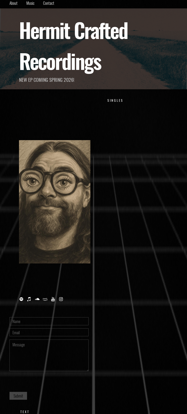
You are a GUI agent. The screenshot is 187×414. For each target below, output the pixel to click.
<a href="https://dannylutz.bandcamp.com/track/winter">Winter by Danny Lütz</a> (132, 116)
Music (30, 3)
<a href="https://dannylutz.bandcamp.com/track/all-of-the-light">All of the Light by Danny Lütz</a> (132, 184)
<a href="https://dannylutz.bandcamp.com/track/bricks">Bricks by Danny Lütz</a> (132, 252)
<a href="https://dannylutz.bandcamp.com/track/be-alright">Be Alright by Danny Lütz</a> (132, 207)
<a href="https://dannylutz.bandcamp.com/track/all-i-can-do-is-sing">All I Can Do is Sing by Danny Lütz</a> (132, 229)
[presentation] (37, 381)
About (13, 3)
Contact (48, 3)
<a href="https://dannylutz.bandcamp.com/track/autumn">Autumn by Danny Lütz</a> (132, 139)
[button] (21, 299)
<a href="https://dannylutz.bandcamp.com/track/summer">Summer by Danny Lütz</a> (132, 162)
